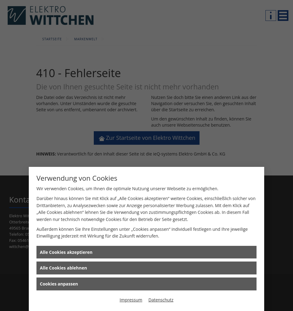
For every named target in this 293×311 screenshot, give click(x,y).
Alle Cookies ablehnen (63, 268)
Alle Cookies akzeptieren (66, 252)
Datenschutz (160, 300)
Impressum (131, 300)
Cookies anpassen (59, 284)
